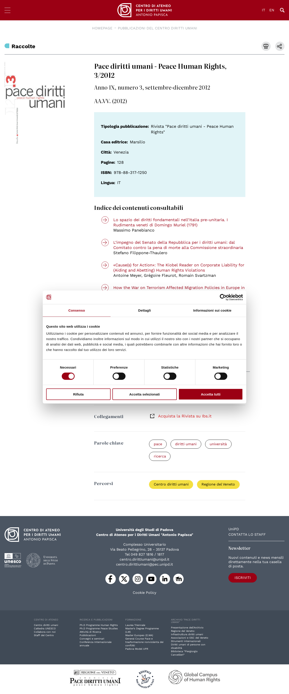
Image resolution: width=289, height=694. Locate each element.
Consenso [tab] (76, 310)
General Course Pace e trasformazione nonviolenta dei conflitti (144, 642)
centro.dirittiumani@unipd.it (144, 559)
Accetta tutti (210, 394)
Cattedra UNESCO (45, 628)
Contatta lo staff (247, 535)
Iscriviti (241, 578)
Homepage (102, 28)
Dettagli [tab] (144, 310)
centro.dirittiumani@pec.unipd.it (144, 564)
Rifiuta (78, 394)
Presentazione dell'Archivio (187, 627)
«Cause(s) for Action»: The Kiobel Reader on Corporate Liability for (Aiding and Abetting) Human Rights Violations (178, 267)
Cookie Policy (144, 593)
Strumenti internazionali (186, 641)
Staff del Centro (44, 635)
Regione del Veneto (218, 484)
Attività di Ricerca (90, 632)
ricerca (160, 456)
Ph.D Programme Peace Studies (99, 628)
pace (158, 444)
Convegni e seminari (92, 638)
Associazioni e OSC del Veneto (189, 638)
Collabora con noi (45, 632)
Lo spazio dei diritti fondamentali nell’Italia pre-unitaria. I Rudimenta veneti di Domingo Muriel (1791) (170, 222)
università (218, 444)
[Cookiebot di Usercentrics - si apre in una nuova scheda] (223, 297)
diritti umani (186, 444)
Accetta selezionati (144, 394)
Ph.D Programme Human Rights (99, 625)
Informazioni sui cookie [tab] (212, 310)
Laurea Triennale (135, 625)
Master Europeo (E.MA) (139, 635)
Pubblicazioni (88, 635)
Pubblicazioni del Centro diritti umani (157, 28)
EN (271, 10)
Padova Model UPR (136, 649)
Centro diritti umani (171, 484)
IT (263, 10)
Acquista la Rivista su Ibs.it (185, 416)
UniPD (233, 529)
